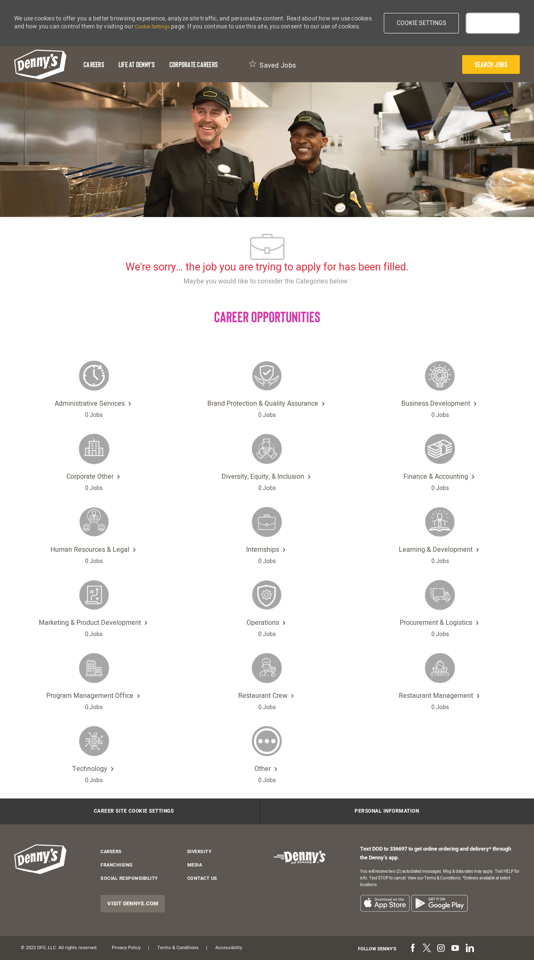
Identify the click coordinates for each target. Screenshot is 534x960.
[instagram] (441, 948)
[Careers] (94, 64)
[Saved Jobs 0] (272, 64)
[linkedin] (469, 948)
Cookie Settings (152, 26)
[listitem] (385, 903)
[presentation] (491, 64)
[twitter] (427, 948)
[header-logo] (40, 64)
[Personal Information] (386, 811)
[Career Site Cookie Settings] (134, 811)
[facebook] (412, 948)
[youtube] (455, 948)
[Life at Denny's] (136, 64)
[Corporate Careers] (193, 64)
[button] (421, 23)
